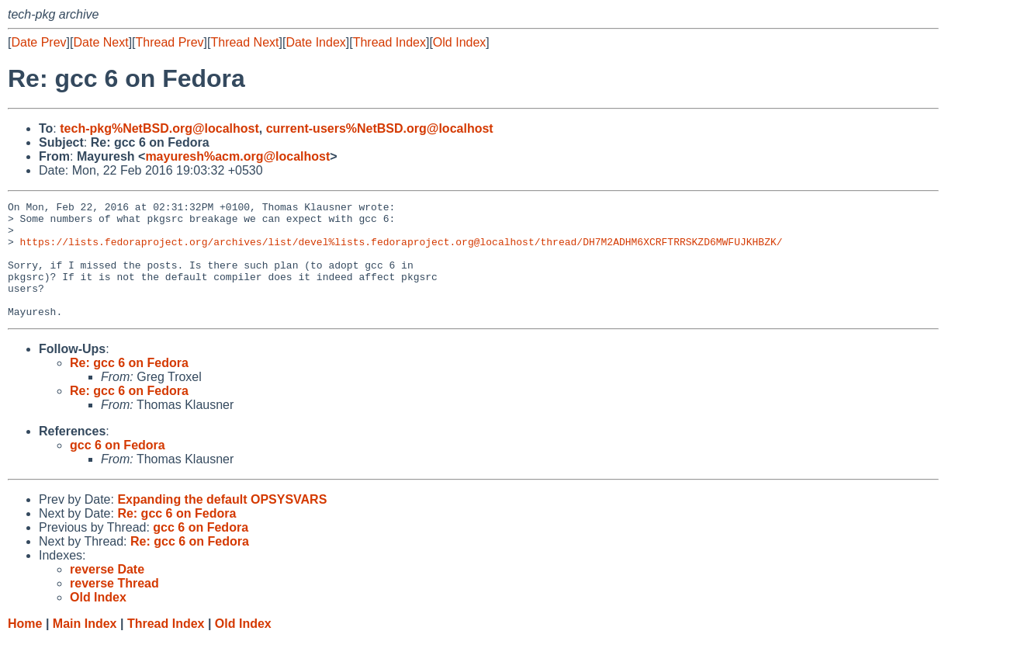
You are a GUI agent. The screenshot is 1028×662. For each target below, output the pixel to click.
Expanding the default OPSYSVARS (222, 522)
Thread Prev (170, 42)
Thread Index (389, 42)
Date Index (315, 42)
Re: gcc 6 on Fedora (129, 386)
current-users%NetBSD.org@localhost (379, 128)
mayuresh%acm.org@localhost (237, 156)
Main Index (85, 646)
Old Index (459, 42)
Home (25, 646)
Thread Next (244, 42)
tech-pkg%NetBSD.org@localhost (159, 128)
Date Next (100, 42)
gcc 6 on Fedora (117, 468)
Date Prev (38, 42)
